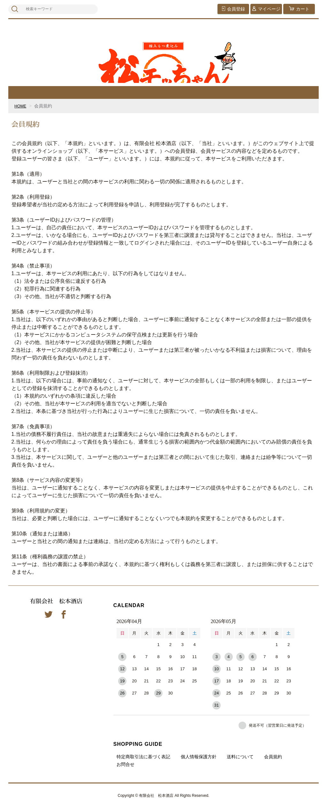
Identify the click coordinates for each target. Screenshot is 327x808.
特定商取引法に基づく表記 (143, 756)
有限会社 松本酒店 (56, 602)
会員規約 (273, 756)
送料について (240, 756)
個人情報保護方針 (199, 756)
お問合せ (125, 764)
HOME (21, 105)
